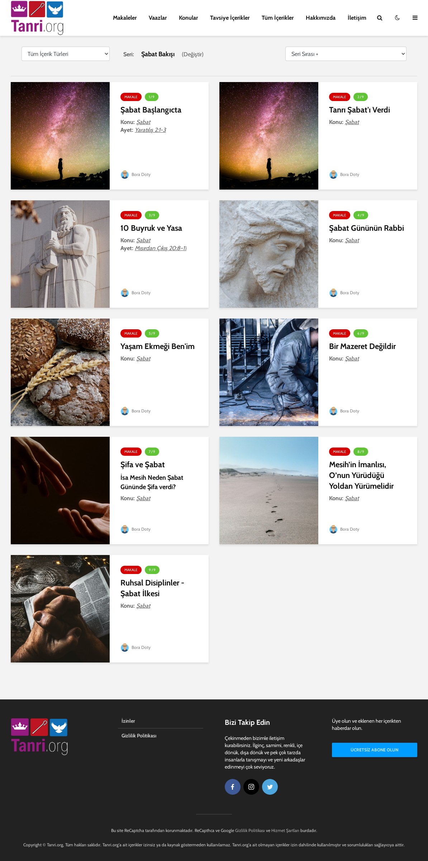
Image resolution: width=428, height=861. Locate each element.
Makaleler (125, 17)
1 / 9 (151, 97)
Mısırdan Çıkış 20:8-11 (160, 248)
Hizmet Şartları (285, 830)
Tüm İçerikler (278, 17)
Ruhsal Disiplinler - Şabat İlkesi (152, 588)
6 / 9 (360, 333)
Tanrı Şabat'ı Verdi (359, 110)
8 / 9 (360, 451)
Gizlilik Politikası (139, 735)
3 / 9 (152, 215)
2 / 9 (360, 97)
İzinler (128, 721)
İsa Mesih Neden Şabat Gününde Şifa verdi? (151, 482)
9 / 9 (152, 570)
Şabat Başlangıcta (150, 110)
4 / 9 (360, 215)
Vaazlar (158, 17)
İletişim (357, 17)
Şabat (143, 122)
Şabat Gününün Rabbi (366, 228)
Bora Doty (135, 174)
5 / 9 (152, 333)
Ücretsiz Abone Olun (374, 749)
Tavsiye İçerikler (229, 17)
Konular (188, 17)
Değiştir (193, 54)
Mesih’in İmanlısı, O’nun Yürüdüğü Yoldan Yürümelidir (361, 475)
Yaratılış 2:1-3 (150, 129)
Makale (131, 97)
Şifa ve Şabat (142, 464)
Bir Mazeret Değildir (362, 346)
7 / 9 (152, 451)
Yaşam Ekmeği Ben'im (157, 346)
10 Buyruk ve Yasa (151, 228)
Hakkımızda (321, 17)
